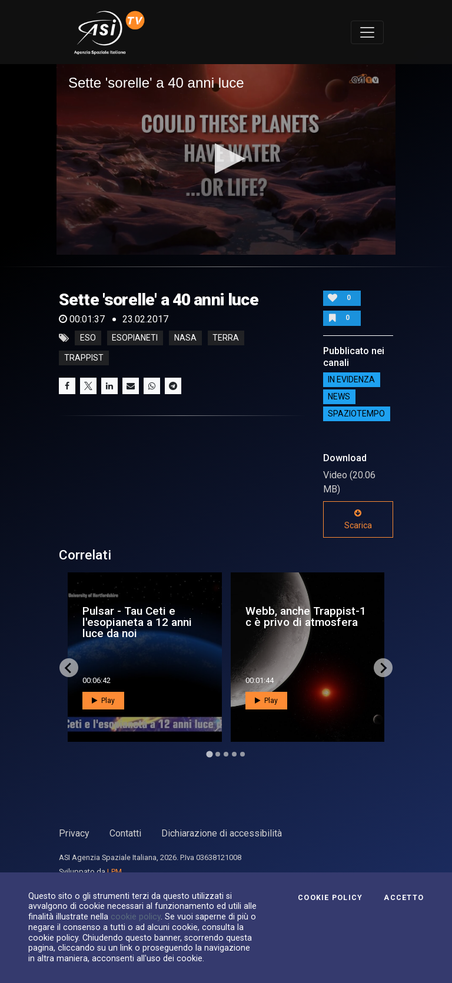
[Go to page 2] (217, 754)
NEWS (339, 397)
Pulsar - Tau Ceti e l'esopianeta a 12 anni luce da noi (137, 622)
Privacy (74, 833)
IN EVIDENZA (351, 380)
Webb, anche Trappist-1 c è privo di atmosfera (305, 616)
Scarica (358, 519)
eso (88, 338)
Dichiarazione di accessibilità (221, 833)
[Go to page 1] (209, 754)
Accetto (404, 897)
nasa (185, 338)
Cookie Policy (330, 897)
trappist (84, 358)
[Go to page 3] (226, 754)
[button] (226, 158)
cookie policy (136, 916)
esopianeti (135, 338)
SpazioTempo (356, 414)
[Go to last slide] (68, 667)
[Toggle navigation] (367, 32)
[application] (226, 159)
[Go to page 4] (234, 754)
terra (225, 338)
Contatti (125, 833)
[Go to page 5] (242, 754)
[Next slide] (383, 667)
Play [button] (103, 701)
